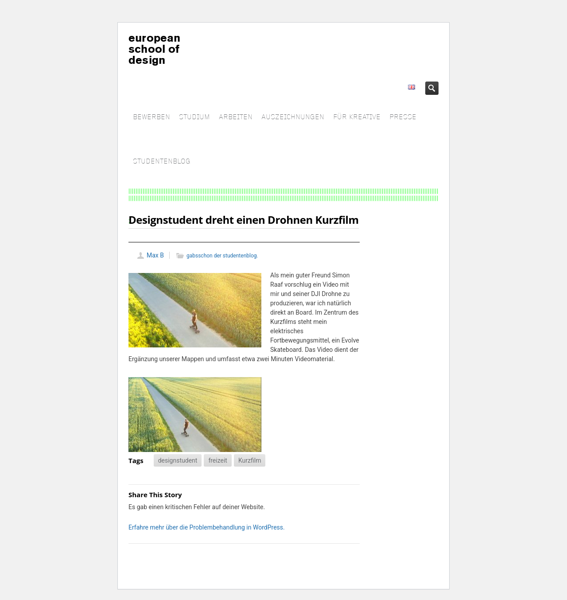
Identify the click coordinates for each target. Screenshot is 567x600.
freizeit (217, 460)
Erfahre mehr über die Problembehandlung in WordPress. (206, 527)
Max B (155, 255)
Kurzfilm (249, 460)
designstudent (178, 460)
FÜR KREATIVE (357, 117)
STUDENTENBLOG (161, 161)
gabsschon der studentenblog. (222, 256)
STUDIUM (194, 117)
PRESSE (402, 117)
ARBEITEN (235, 117)
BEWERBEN (151, 117)
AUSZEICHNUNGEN (292, 117)
